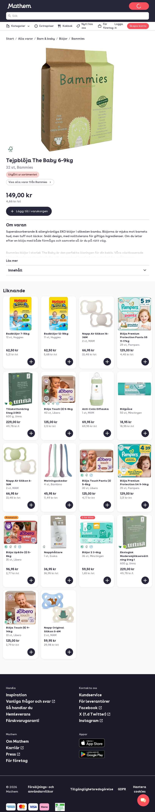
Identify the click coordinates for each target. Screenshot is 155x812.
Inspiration (16, 695)
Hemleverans (18, 714)
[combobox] (79, 15)
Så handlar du (19, 708)
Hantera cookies (139, 789)
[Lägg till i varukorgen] (31, 362)
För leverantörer (94, 701)
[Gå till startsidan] (19, 6)
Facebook (90, 708)
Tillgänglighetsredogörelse (91, 789)
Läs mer (12, 260)
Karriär (15, 748)
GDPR (122, 789)
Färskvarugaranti (22, 720)
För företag (17, 760)
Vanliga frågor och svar (30, 701)
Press (13, 754)
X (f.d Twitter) (95, 714)
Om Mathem (17, 741)
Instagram (91, 720)
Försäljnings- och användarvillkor (41, 789)
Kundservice (90, 695)
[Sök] (10, 16)
